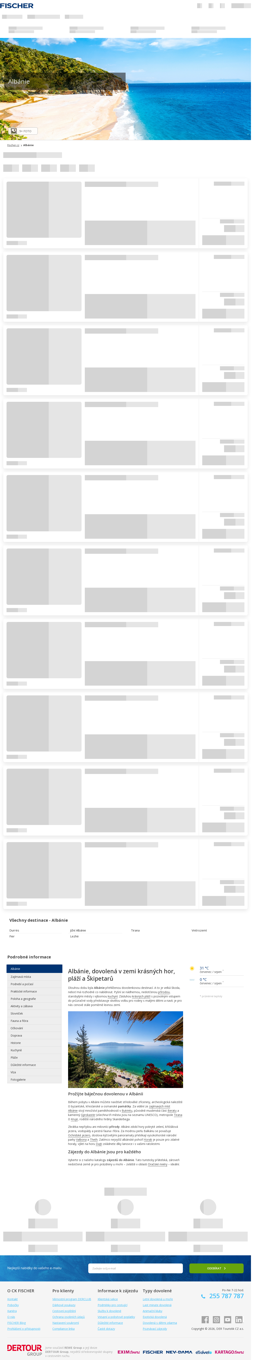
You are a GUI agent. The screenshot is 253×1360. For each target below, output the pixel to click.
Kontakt (12, 1299)
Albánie (15, 969)
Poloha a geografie (23, 999)
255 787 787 (226, 1296)
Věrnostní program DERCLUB (71, 1299)
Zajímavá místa (21, 977)
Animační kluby (152, 1311)
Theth (94, 1139)
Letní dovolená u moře (158, 1299)
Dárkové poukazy (63, 1305)
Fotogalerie (18, 1079)
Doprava (16, 1035)
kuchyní (113, 996)
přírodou (164, 992)
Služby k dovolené (109, 1311)
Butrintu (127, 1110)
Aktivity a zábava (22, 1006)
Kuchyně (16, 1050)
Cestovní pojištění (64, 1311)
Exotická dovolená (155, 1317)
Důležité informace (23, 1065)
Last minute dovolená (157, 1305)
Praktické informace (24, 991)
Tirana (178, 1115)
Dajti (99, 1144)
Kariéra (12, 1311)
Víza (13, 1072)
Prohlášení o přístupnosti (23, 1329)
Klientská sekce (108, 1299)
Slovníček (17, 1013)
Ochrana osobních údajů (68, 1317)
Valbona (81, 1139)
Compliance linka (63, 1329)
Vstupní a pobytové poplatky (116, 1317)
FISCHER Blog (16, 1323)
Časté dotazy (106, 1329)
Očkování (17, 1028)
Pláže (14, 1057)
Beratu (172, 1110)
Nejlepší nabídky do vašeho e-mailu (34, 1268)
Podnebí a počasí (22, 984)
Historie (16, 1043)
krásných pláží (141, 996)
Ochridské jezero (79, 1135)
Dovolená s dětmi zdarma (160, 1323)
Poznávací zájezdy (155, 1329)
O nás (11, 1317)
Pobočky (13, 1305)
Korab (148, 1139)
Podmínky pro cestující (112, 1305)
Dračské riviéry (157, 1164)
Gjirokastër (88, 1115)
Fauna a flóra (19, 1021)
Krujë (74, 1119)
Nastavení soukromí (65, 1323)
